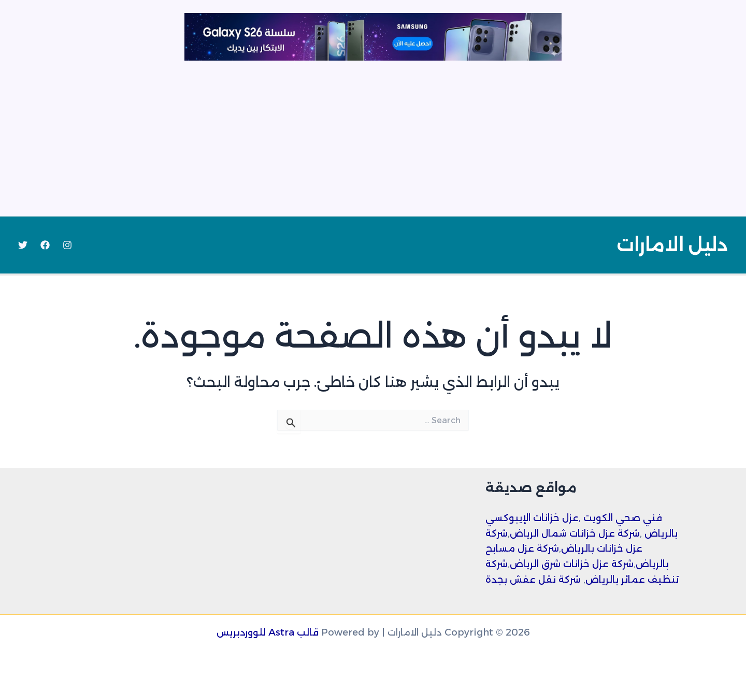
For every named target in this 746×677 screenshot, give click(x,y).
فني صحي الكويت (622, 518)
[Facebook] (45, 245)
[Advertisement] (373, 138)
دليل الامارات (672, 245)
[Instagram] (67, 245)
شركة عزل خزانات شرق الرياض (572, 564)
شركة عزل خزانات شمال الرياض (575, 533)
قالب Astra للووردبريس (268, 632)
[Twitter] (22, 245)
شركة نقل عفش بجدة (533, 579)
